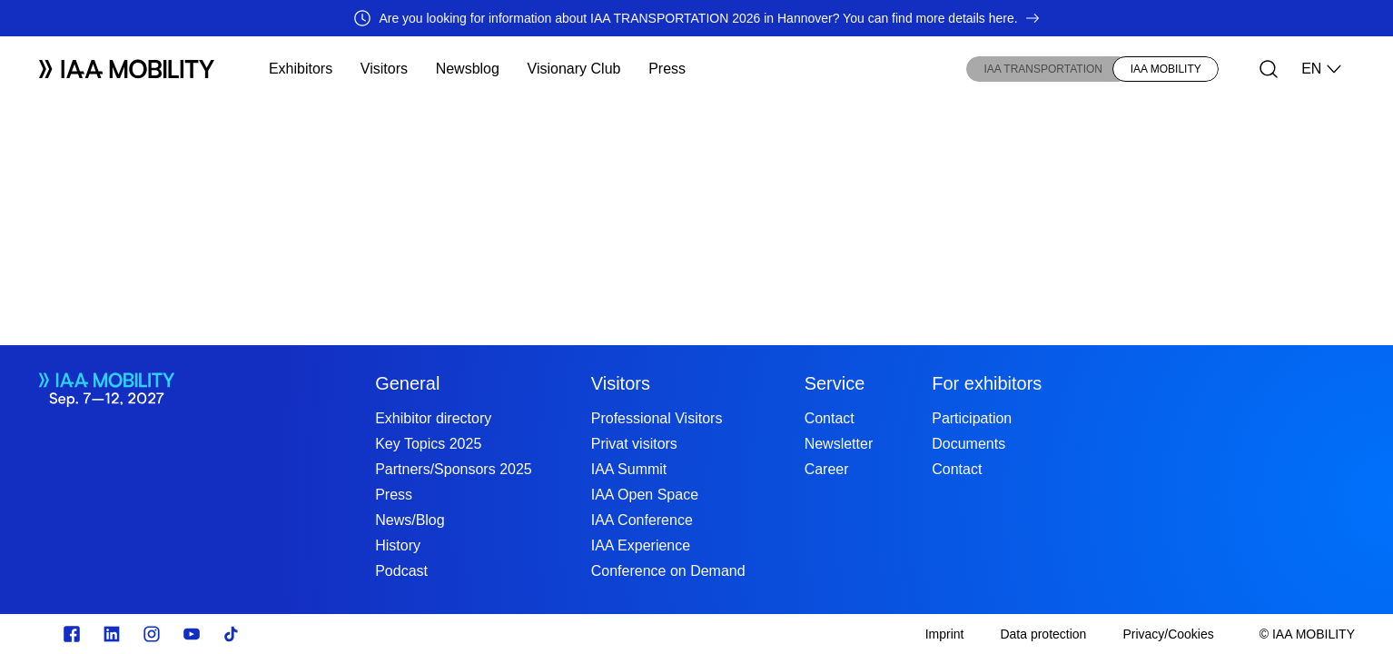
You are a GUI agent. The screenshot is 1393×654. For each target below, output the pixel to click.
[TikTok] (231, 634)
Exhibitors (300, 68)
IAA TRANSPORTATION (1043, 69)
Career (827, 469)
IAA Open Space (644, 494)
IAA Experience (640, 545)
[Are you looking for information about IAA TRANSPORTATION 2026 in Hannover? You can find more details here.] (696, 18)
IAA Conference (642, 520)
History (397, 545)
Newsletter (839, 443)
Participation (972, 418)
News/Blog (409, 520)
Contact (830, 418)
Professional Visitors (657, 418)
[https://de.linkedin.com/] (112, 634)
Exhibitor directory (433, 418)
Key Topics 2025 (428, 443)
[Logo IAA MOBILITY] (126, 69)
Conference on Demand (668, 571)
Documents (968, 443)
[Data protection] (1043, 634)
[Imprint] (944, 634)
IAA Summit (629, 469)
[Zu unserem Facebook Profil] (72, 634)
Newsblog (467, 68)
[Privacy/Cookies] (1167, 634)
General (407, 383)
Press (667, 68)
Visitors (384, 68)
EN (1322, 69)
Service (835, 383)
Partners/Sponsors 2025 (453, 469)
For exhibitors (987, 383)
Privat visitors (634, 443)
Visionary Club (574, 68)
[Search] (1268, 69)
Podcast (401, 571)
